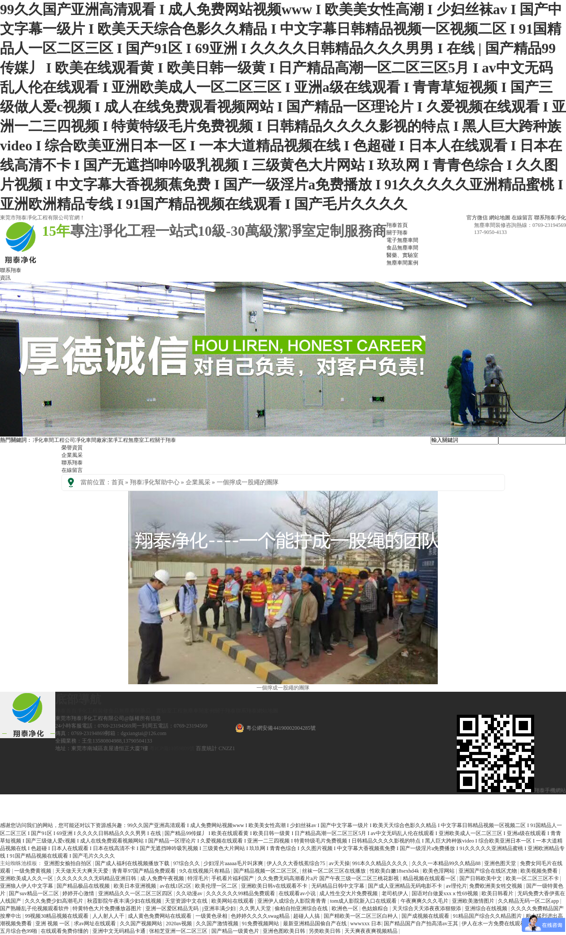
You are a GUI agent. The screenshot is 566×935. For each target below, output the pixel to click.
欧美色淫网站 (439, 871)
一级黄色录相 (212, 916)
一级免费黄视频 (33, 871)
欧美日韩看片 (498, 893)
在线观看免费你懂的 (65, 931)
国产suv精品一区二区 (34, 893)
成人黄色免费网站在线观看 (160, 916)
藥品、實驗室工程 (161, 711)
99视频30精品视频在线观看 (57, 916)
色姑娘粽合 (376, 908)
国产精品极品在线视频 (84, 886)
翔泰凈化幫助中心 (155, 482)
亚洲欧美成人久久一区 (27, 878)
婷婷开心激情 (79, 893)
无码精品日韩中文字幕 (338, 886)
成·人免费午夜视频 (162, 878)
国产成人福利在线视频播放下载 (133, 863)
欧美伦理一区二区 (217, 886)
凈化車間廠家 (91, 440)
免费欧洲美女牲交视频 (496, 886)
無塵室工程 (141, 440)
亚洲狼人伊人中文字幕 (27, 886)
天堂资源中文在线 (187, 901)
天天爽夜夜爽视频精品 (371, 931)
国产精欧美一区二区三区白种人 (361, 916)
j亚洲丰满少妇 (219, 908)
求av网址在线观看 (95, 923)
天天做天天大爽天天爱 (82, 871)
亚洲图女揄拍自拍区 (68, 863)
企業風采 (72, 455)
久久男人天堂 (255, 908)
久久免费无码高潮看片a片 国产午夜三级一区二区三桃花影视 (328, 878)
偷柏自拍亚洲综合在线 (302, 908)
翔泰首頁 (65, 711)
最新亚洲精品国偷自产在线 (315, 923)
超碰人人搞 (307, 916)
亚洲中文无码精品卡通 (119, 931)
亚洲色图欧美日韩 (284, 931)
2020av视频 (179, 923)
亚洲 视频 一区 (53, 923)
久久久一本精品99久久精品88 (447, 863)
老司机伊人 (395, 893)
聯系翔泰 (10, 270)
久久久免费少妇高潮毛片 (54, 901)
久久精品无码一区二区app (529, 901)
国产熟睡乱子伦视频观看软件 (35, 908)
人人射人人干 (109, 916)
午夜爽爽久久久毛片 (425, 901)
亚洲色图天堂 (500, 863)
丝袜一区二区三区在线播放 (334, 871)
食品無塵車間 (124, 711)
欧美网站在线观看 (233, 901)
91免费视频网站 (261, 923)
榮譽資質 (72, 448)
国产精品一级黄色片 (235, 931)
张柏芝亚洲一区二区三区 (179, 931)
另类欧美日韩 (325, 931)
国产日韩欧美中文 (481, 878)
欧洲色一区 (345, 908)
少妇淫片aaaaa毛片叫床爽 (233, 863)
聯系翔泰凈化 (550, 218)
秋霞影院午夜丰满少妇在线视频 (125, 901)
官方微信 (477, 218)
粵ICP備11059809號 (172, 748)
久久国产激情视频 (218, 923)
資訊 (5, 278)
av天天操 (339, 863)
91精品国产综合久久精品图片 (488, 916)
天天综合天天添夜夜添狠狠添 (427, 908)
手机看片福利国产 (233, 878)
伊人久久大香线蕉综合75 (296, 863)
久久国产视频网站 (142, 923)
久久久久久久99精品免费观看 (241, 893)
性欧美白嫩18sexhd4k (395, 871)
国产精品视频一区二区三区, (266, 871)
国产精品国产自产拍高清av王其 (421, 923)
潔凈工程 (117, 440)
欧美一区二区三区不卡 (533, 878)
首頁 (117, 482)
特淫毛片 (198, 878)
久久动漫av (189, 893)
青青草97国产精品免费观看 (144, 871)
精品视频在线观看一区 (430, 878)
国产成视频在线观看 (426, 916)
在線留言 (522, 218)
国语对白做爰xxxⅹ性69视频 (445, 893)
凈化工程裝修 (92, 711)
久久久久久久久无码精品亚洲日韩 (97, 878)
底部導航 (78, 699)
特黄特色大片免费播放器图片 (108, 908)
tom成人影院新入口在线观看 (364, 901)
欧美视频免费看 (539, 871)
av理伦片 (456, 886)
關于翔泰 (165, 440)
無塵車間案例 (198, 711)
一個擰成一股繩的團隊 (248, 482)
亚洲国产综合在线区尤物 (488, 871)
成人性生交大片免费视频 (349, 893)
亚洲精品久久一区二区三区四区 (136, 893)
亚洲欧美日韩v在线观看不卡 (275, 886)
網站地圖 (499, 218)
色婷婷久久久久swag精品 (261, 916)
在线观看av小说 (298, 893)
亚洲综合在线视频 (487, 908)
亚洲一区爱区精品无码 (172, 908)
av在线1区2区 (176, 886)
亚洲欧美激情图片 (474, 901)
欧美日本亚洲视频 (135, 886)
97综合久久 (187, 863)
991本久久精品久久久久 (380, 863)
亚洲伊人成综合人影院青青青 (292, 901)
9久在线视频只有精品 (205, 871)
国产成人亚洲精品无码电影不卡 (406, 886)
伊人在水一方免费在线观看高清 (499, 923)
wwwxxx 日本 (366, 923)
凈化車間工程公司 (54, 440)
